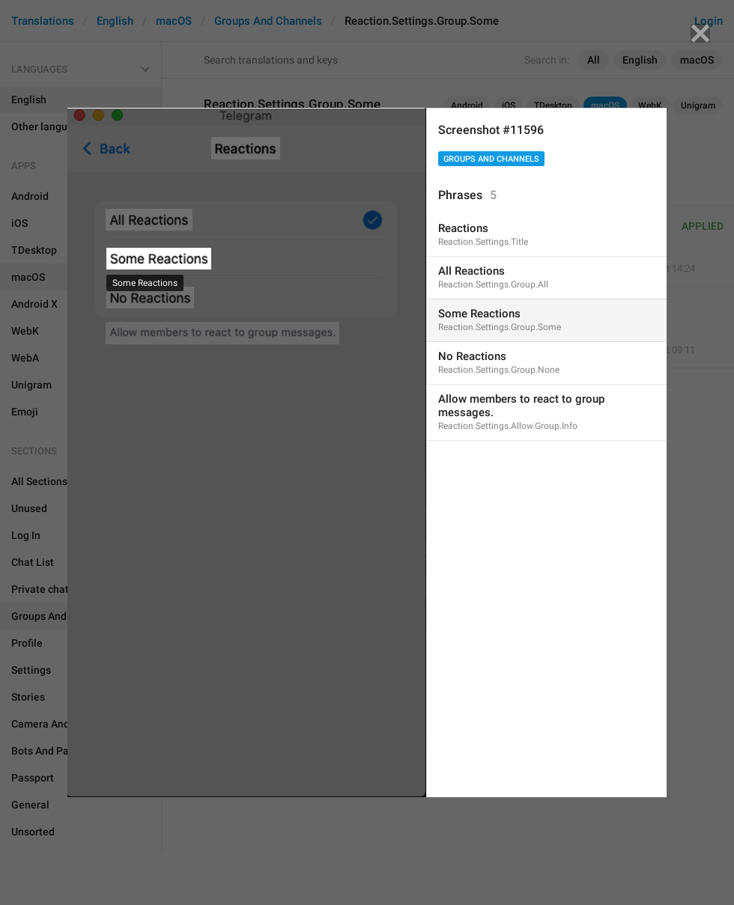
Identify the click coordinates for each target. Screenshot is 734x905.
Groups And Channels (491, 159)
